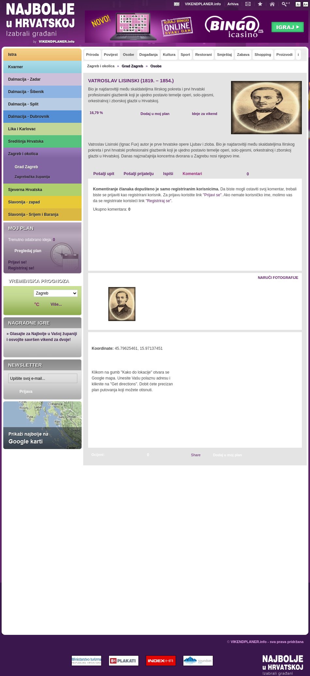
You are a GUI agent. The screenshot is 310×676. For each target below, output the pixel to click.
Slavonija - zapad (24, 202)
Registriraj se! (21, 268)
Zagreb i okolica (23, 154)
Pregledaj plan (27, 251)
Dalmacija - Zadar (24, 79)
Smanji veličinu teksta (298, 4)
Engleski (177, 4)
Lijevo (93, 304)
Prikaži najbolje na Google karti (42, 425)
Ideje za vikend (204, 114)
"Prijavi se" (212, 195)
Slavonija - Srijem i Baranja (33, 214)
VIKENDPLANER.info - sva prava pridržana (267, 642)
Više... (56, 304)
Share (195, 455)
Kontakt (249, 3)
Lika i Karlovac (22, 129)
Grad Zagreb (26, 167)
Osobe (156, 66)
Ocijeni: (97, 455)
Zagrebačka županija (32, 177)
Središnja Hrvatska (25, 141)
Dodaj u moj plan (155, 114)
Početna (273, 3)
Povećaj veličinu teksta (305, 4)
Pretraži (287, 4)
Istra (12, 54)
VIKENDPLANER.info (203, 4)
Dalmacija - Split (23, 104)
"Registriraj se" (158, 201)
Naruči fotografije (278, 278)
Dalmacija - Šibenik (26, 91)
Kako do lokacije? (111, 357)
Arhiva (233, 4)
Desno (294, 304)
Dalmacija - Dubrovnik (28, 116)
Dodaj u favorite (261, 3)
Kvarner (15, 67)
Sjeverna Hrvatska (25, 189)
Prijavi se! (17, 262)
